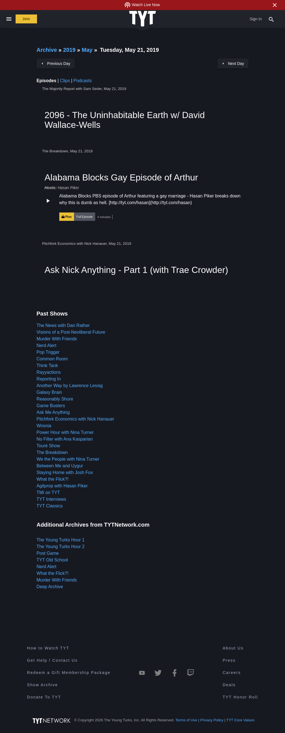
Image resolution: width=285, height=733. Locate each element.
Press (229, 660)
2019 (69, 50)
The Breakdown (52, 452)
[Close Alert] (275, 5)
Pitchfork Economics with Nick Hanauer (75, 419)
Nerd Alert (46, 345)
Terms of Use (186, 720)
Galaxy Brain (49, 392)
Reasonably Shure (54, 399)
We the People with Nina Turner (67, 459)
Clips (65, 80)
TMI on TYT (48, 492)
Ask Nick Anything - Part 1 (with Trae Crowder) (136, 270)
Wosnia (43, 425)
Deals (229, 685)
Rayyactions (48, 372)
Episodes (46, 80)
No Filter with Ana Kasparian (64, 439)
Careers (232, 672)
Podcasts (82, 80)
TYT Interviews (51, 499)
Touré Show (48, 445)
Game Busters (50, 405)
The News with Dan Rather (63, 325)
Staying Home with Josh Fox (64, 472)
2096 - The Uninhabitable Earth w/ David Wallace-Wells (125, 120)
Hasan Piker (68, 187)
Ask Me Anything (53, 412)
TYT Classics (49, 506)
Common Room (52, 358)
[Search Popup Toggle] (271, 19)
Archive (46, 50)
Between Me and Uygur (59, 465)
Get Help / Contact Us (52, 660)
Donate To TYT (44, 697)
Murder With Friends (56, 338)
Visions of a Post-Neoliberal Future (70, 332)
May (88, 50)
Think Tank (47, 365)
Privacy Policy (211, 720)
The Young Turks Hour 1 (60, 539)
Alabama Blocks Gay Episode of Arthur (121, 177)
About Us (233, 648)
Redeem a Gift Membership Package (68, 672)
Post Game (47, 553)
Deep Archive (49, 586)
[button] (142, 207)
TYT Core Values (240, 720)
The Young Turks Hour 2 (60, 546)
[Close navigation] (9, 19)
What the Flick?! (52, 479)
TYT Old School (52, 560)
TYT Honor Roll (240, 697)
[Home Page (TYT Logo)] (142, 19)
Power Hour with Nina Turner (65, 432)
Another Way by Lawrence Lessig (69, 385)
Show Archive (42, 685)
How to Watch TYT (48, 648)
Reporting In (48, 379)
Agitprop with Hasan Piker (62, 485)
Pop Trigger (48, 352)
